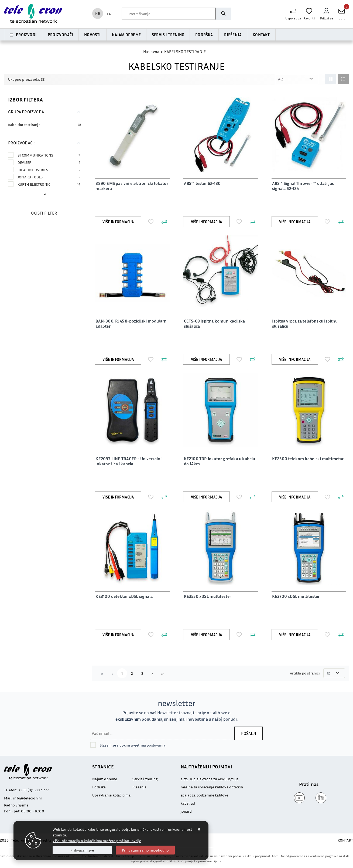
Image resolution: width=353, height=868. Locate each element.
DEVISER (49, 162)
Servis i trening (168, 34)
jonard (186, 811)
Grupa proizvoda (26, 111)
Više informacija (118, 221)
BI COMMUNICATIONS (49, 155)
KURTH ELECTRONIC (49, 184)
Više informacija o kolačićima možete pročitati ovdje (97, 840)
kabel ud (188, 803)
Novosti (92, 34)
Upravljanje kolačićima (111, 795)
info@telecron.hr (27, 798)
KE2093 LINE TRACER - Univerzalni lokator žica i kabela (128, 461)
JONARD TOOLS (49, 177)
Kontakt (261, 34)
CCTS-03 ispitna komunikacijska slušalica (213, 323)
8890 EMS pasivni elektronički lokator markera (131, 186)
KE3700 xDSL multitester (295, 596)
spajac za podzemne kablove (204, 795)
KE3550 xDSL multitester (207, 596)
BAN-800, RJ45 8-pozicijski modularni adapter (131, 323)
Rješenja (233, 34)
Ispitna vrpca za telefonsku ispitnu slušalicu (304, 323)
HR (97, 13)
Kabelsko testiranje (24, 124)
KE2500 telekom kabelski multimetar (307, 458)
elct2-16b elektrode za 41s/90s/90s (210, 779)
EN (109, 13)
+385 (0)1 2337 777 (33, 790)
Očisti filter (44, 213)
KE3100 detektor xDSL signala (123, 596)
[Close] (82, 850)
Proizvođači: (21, 142)
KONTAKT (345, 840)
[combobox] (168, 14)
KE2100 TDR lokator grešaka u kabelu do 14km (219, 461)
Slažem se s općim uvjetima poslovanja (132, 745)
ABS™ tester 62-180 (201, 183)
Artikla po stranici (305, 673)
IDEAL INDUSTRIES (49, 169)
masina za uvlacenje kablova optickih (212, 787)
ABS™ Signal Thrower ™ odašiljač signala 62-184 (302, 186)
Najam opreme (126, 34)
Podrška (204, 34)
